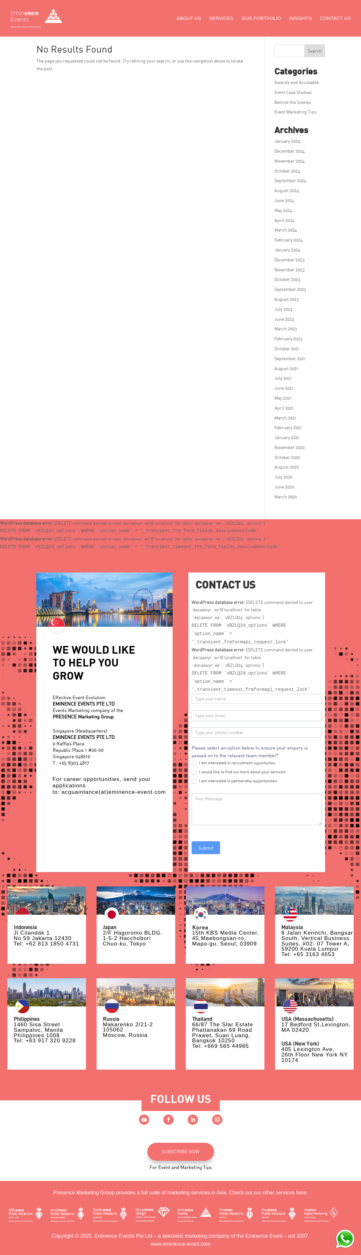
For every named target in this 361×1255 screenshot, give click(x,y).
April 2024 (284, 220)
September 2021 (289, 358)
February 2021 (288, 427)
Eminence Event (264, 1236)
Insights (300, 18)
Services (221, 18)
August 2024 (286, 190)
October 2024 (287, 171)
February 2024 (288, 239)
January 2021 (286, 437)
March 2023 (285, 328)
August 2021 (286, 368)
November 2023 (289, 269)
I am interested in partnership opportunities (234, 781)
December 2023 (289, 259)
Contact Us (335, 18)
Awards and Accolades (296, 82)
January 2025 (287, 141)
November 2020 (289, 447)
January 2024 (287, 249)
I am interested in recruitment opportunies (233, 763)
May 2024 (283, 210)
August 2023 (286, 299)
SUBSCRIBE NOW (181, 1151)
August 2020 (286, 467)
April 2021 (284, 408)
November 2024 (289, 161)
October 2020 (287, 457)
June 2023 (284, 319)
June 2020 (284, 486)
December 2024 (289, 151)
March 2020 (285, 496)
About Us (188, 18)
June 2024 (284, 200)
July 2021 (283, 378)
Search (315, 51)
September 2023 (290, 289)
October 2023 (287, 279)
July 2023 (283, 309)
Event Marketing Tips (295, 111)
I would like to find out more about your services (238, 772)
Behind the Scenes (292, 102)
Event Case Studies (293, 92)
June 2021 (283, 388)
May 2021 (282, 398)
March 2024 (285, 230)
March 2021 (285, 417)
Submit (205, 848)
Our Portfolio (261, 18)
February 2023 (288, 338)
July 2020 (283, 476)
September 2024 (290, 180)
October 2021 (286, 348)
